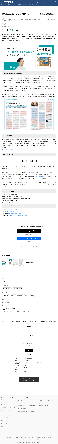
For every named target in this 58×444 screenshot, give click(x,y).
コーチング (5, 295)
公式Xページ (3, 426)
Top (2, 4)
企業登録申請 (44, 2)
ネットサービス (6, 288)
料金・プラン (4, 404)
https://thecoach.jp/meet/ (40, 176)
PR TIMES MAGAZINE (22, 408)
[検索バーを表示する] (56, 2)
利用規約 (33, 437)
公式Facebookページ (5, 420)
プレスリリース (10, 321)
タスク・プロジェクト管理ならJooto (46, 400)
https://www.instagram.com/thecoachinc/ (18, 215)
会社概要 (9, 437)
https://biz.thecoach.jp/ (45, 184)
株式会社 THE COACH (21, 321)
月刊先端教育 (19, 295)
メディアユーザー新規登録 (29, 238)
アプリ (19, 4)
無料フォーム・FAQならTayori (45, 403)
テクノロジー (8, 4)
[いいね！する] (3, 30)
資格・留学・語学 (17, 288)
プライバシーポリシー (17, 437)
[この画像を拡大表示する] (7, 262)
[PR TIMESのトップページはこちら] (8, 2)
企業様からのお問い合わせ (21, 440)
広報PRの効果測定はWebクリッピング (26, 411)
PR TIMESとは (4, 402)
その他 (4, 281)
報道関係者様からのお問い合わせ (44, 437)
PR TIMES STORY (21, 400)
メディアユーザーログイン (29, 231)
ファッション (39, 4)
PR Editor (20, 414)
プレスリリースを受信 (34, 2)
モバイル (14, 4)
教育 (12, 295)
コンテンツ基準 (27, 437)
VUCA (26, 295)
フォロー (29, 350)
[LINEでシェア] (13, 30)
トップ (3, 321)
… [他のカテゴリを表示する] (44, 4)
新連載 (32, 295)
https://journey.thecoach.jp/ (12, 211)
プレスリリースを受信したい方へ (8, 407)
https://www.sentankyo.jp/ (7, 149)
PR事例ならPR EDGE (43, 405)
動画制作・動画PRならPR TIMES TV (25, 403)
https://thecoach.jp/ (33, 172)
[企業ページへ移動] (29, 336)
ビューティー (32, 4)
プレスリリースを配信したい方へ (8, 410)
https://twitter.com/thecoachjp (14, 213)
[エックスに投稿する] (7, 30)
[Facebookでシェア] (10, 30)
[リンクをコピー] (20, 30)
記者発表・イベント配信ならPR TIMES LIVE (27, 405)
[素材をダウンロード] (17, 30)
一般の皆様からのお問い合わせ (35, 440)
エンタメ (25, 4)
